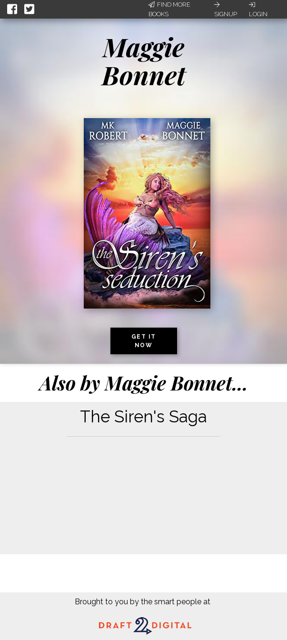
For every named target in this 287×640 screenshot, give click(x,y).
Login (258, 9)
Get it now (143, 341)
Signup (225, 9)
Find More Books (169, 9)
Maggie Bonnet (144, 61)
